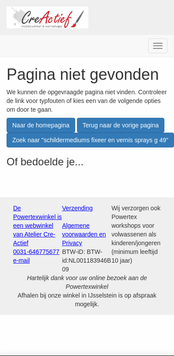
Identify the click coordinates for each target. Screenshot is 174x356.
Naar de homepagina (41, 125)
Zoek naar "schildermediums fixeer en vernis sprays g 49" (90, 140)
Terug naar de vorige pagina (121, 125)
